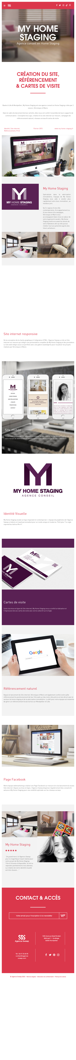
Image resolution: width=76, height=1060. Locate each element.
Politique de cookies (60, 976)
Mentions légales (31, 976)
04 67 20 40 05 (23, 954)
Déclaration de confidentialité (45, 976)
